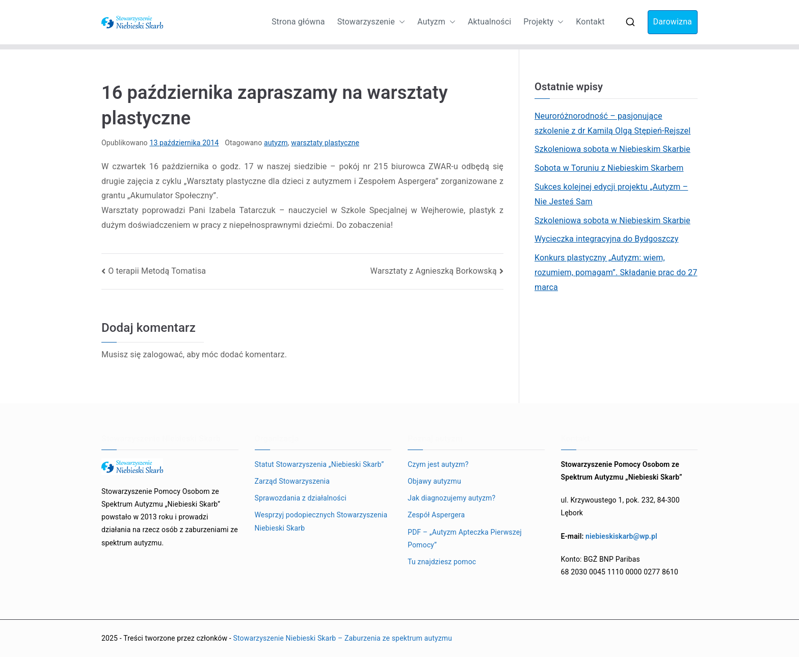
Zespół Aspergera (436, 515)
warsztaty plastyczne (325, 143)
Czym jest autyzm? (438, 464)
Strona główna (298, 22)
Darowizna (672, 22)
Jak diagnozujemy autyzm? (451, 498)
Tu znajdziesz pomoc (442, 562)
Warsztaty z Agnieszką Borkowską (433, 271)
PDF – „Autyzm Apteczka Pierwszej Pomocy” (465, 538)
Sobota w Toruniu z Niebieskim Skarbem (609, 168)
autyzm (276, 143)
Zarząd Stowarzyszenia (292, 481)
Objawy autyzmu (434, 481)
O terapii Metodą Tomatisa (157, 271)
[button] (400, 22)
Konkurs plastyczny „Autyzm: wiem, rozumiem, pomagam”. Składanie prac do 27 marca (616, 272)
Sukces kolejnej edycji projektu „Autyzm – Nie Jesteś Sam (611, 194)
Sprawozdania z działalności (301, 498)
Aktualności (489, 22)
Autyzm (436, 22)
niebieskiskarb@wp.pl (621, 536)
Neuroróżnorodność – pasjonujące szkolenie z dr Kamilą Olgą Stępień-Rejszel (612, 123)
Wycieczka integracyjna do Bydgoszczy (606, 239)
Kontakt (590, 22)
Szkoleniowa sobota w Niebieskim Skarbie (612, 149)
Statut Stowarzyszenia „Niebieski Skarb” (319, 464)
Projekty (543, 22)
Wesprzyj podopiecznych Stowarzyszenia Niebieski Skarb (321, 521)
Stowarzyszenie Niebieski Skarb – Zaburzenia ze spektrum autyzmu (342, 638)
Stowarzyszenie (371, 22)
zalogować (162, 354)
